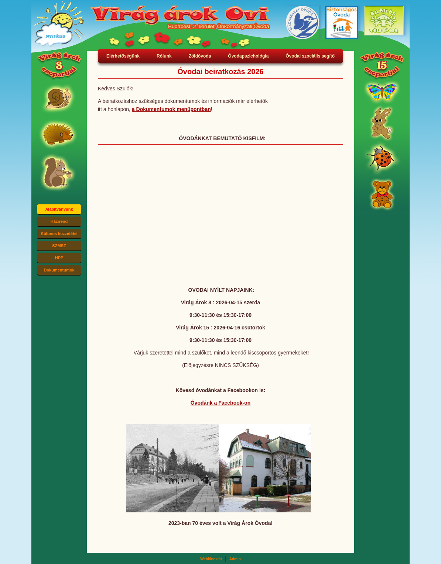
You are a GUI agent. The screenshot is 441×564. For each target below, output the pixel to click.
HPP (59, 258)
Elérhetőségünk (123, 56)
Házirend (59, 221)
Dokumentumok (59, 270)
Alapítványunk (59, 209)
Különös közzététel (59, 233)
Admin (235, 559)
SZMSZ (59, 245)
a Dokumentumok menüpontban (171, 109)
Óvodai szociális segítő (310, 56)
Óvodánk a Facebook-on (221, 403)
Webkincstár (211, 559)
